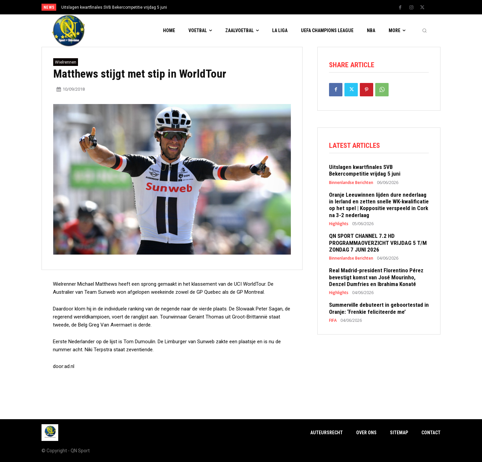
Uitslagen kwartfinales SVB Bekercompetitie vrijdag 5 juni (114, 7)
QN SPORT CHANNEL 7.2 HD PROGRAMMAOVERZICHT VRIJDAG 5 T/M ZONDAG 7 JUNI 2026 (378, 243)
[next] (263, 7)
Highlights (338, 224)
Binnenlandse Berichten (351, 183)
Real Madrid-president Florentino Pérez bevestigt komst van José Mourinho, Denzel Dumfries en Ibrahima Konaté (376, 277)
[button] (424, 30)
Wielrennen (65, 62)
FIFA (333, 320)
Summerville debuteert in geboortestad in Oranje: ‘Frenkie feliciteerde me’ (379, 308)
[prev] (252, 7)
